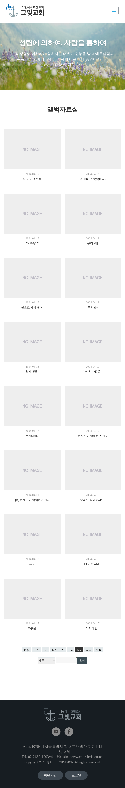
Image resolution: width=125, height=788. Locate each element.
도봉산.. (32, 628)
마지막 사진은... (93, 371)
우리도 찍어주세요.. (92, 500)
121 (45, 650)
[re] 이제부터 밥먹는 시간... (32, 500)
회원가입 (50, 775)
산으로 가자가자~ (32, 307)
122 (54, 650)
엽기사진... (32, 371)
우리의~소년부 (32, 179)
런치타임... (32, 435)
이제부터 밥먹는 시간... (93, 435)
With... (32, 564)
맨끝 (98, 650)
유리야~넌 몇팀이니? (92, 179)
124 (70, 650)
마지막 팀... (93, 628)
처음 (27, 650)
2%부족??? (32, 243)
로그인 (76, 775)
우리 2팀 (92, 243)
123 (62, 650)
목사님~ (93, 307)
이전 (36, 650)
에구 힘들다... (92, 564)
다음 (89, 650)
